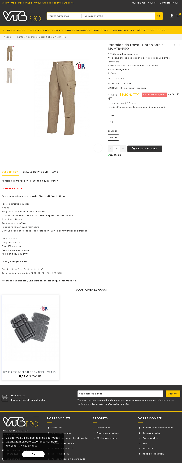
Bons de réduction (153, 453)
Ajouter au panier (144, 148)
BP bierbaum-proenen (134, 87)
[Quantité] (117, 149)
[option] (61, 98)
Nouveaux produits (107, 433)
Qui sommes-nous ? (144, 2)
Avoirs (146, 443)
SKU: (110, 78)
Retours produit (151, 433)
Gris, (35, 196)
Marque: (113, 87)
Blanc (62, 196)
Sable (113, 137)
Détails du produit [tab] (35, 172)
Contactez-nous (169, 2)
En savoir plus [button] (28, 446)
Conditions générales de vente (69, 438)
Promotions (103, 427)
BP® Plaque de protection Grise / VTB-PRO (30, 372)
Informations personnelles (157, 427)
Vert (54, 196)
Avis (55, 172)
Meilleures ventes (106, 438)
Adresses (147, 448)
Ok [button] (33, 454)
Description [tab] (10, 172)
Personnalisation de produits (68, 458)
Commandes (150, 438)
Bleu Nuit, (45, 196)
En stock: (114, 83)
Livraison (56, 427)
